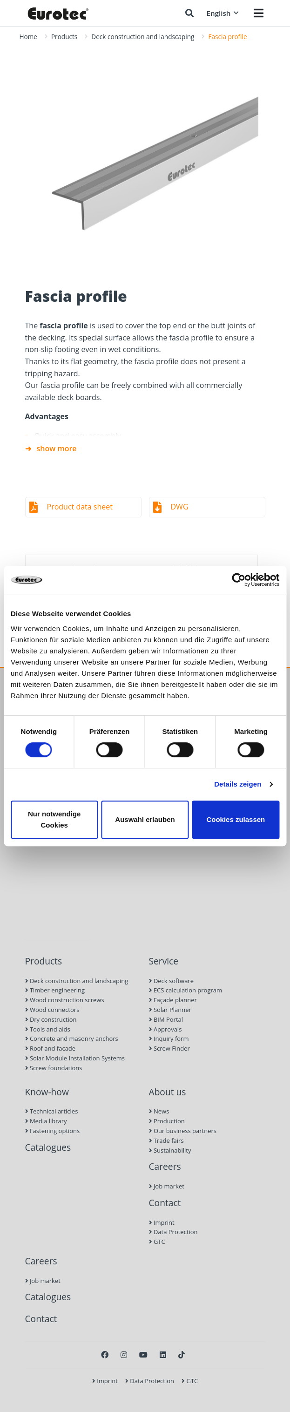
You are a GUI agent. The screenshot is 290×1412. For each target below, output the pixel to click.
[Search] (189, 13)
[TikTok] (181, 1355)
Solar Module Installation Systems (75, 1058)
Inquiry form (169, 1038)
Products (64, 36)
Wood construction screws (64, 1000)
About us (167, 1092)
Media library (46, 1121)
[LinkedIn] (163, 1355)
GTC (157, 1241)
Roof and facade (50, 1048)
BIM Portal (166, 1019)
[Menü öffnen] (258, 13)
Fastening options (52, 1131)
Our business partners (183, 1131)
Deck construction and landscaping (142, 36)
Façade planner (173, 1000)
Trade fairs (166, 1140)
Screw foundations (53, 1068)
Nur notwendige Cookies (54, 819)
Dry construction (51, 1019)
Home (28, 36)
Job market (166, 1186)
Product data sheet (80, 507)
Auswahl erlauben (145, 819)
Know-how (47, 1092)
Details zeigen (237, 784)
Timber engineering (55, 990)
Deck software (171, 981)
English (222, 13)
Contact (165, 1202)
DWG (180, 507)
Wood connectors (52, 1009)
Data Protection (173, 1232)
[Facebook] (104, 1355)
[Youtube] (143, 1355)
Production (167, 1121)
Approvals (165, 1029)
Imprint (162, 1222)
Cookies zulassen (235, 819)
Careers (165, 1166)
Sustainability (170, 1150)
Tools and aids (47, 1029)
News (159, 1111)
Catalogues (48, 1147)
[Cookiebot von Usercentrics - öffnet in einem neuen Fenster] (238, 580)
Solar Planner (170, 1009)
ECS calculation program (186, 990)
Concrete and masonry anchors (71, 1038)
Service (164, 961)
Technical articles (51, 1111)
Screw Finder (169, 1048)
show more (57, 448)
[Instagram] (124, 1355)
